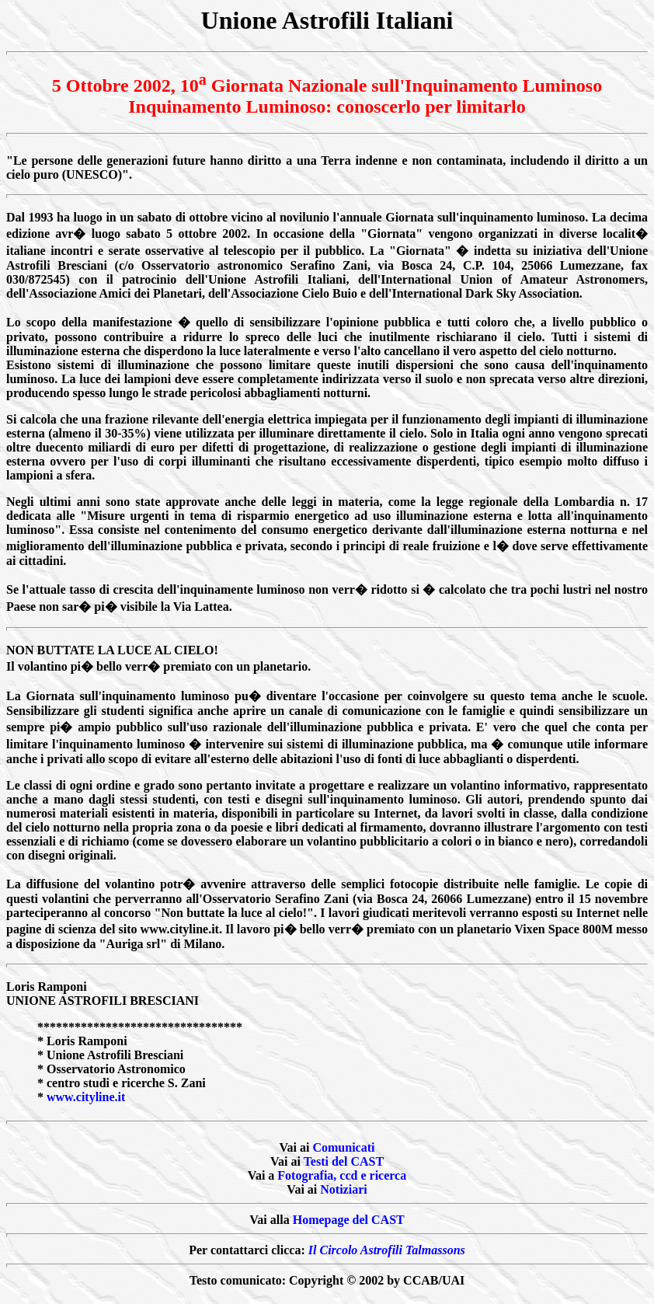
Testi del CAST (344, 1161)
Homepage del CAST (349, 1219)
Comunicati (343, 1147)
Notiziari (343, 1189)
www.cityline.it (86, 1097)
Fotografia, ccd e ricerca (341, 1175)
